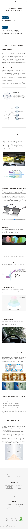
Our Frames (19, 486)
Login (14, 496)
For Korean (19, 507)
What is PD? (9, 508)
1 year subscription (9, 485)
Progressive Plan (9, 488)
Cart (14, 498)
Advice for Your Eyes (19, 504)
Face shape (19, 476)
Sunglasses (19, 474)
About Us (9, 504)
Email (12, 520)
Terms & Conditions (9, 526)
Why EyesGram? (19, 485)
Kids (9, 478)
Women (9, 474)
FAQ (19, 506)
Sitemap (15, 526)
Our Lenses (19, 488)
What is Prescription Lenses (9, 507)
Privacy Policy (2, 526)
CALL (16, 520)
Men (9, 476)
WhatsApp (20, 520)
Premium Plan (9, 487)
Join (14, 495)
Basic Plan (9, 486)
